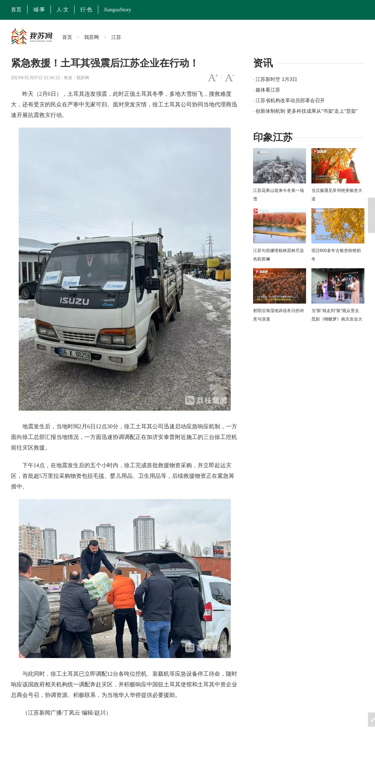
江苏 (116, 37)
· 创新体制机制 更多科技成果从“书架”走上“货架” (305, 111)
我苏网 (91, 37)
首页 (16, 9)
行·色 (86, 9)
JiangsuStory (117, 9)
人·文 (63, 9)
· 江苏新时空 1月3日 (275, 79)
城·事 (39, 9)
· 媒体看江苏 (267, 90)
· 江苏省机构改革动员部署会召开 (289, 100)
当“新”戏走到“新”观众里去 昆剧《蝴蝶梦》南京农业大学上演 (336, 319)
